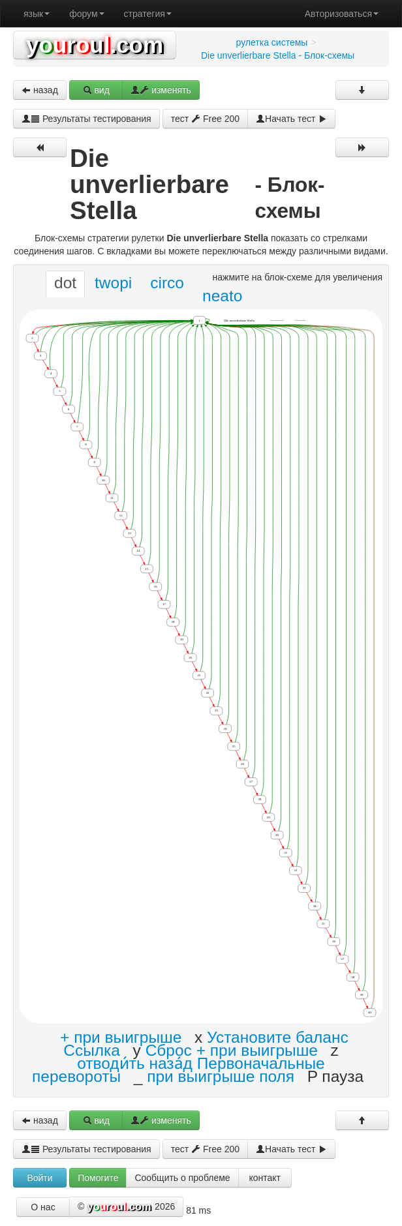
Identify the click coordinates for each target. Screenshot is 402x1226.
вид (96, 90)
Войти (39, 1178)
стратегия (148, 13)
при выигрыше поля (220, 1076)
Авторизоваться (342, 13)
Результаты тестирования (86, 118)
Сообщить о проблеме (182, 1178)
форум (86, 13)
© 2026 (126, 1207)
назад (40, 90)
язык (36, 13)
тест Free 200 (205, 118)
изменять (161, 90)
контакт (265, 1178)
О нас (43, 1207)
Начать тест (291, 118)
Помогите (98, 1178)
